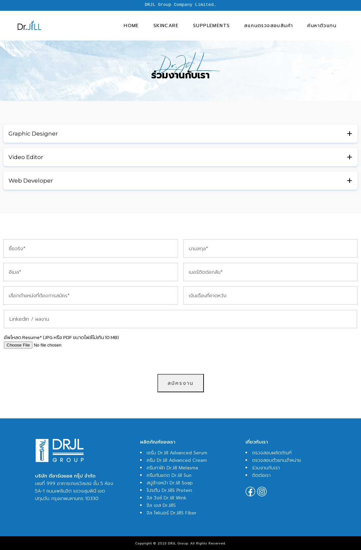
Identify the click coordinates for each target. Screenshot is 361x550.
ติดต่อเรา (261, 475)
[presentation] (180, 361)
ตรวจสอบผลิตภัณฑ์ (272, 452)
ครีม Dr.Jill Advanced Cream (177, 460)
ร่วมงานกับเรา (266, 467)
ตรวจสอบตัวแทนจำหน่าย (276, 460)
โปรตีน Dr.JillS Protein (169, 490)
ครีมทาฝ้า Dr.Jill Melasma (172, 467)
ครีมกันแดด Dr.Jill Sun (169, 475)
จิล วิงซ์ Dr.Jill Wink (167, 497)
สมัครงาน (181, 383)
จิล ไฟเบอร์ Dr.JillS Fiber (171, 513)
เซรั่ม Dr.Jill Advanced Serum (177, 452)
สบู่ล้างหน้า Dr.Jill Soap (170, 482)
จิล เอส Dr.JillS (161, 505)
